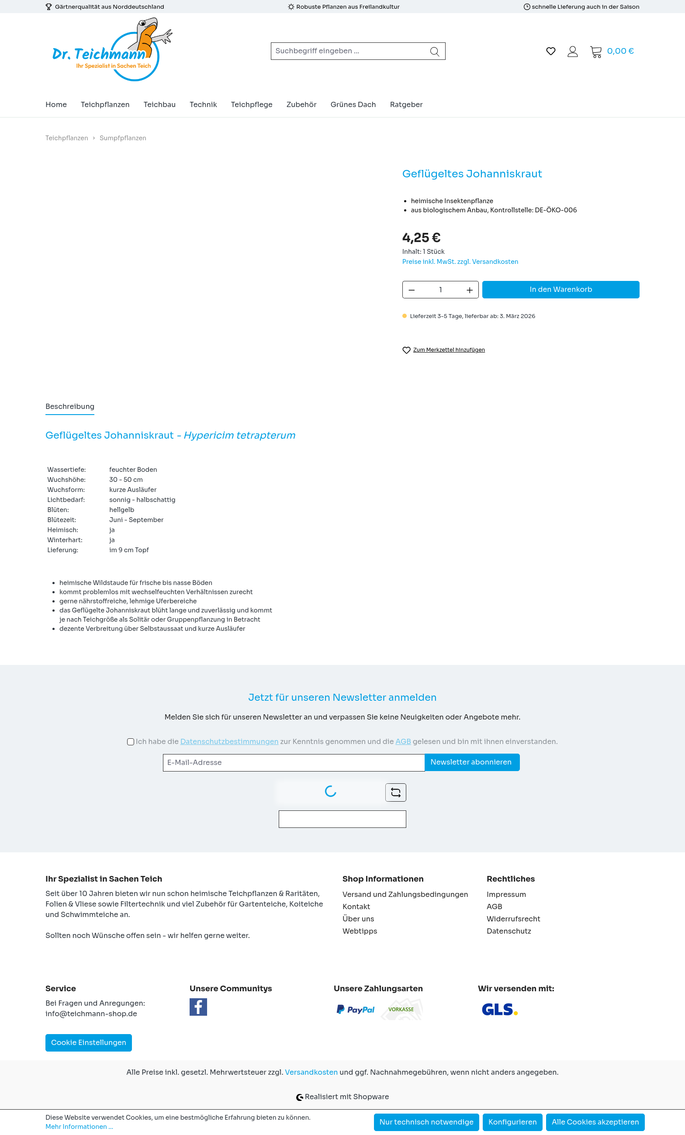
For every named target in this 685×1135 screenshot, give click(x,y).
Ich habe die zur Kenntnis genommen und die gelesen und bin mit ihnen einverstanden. (347, 741)
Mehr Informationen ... (79, 1127)
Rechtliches (511, 879)
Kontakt (356, 906)
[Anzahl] (440, 289)
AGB (403, 741)
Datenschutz (509, 931)
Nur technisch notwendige (427, 1122)
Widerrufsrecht (513, 919)
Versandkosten (311, 1072)
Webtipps (359, 931)
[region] (215, 274)
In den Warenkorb (561, 289)
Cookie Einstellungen (88, 1042)
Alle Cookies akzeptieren (595, 1122)
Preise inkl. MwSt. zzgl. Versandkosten (460, 262)
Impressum (506, 894)
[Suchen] (435, 51)
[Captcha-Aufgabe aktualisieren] (395, 792)
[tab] (69, 407)
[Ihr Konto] (572, 51)
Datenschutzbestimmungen (229, 741)
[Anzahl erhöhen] (470, 289)
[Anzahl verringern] (411, 289)
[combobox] (348, 51)
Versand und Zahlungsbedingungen (405, 894)
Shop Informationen (383, 879)
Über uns (358, 919)
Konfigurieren (512, 1122)
